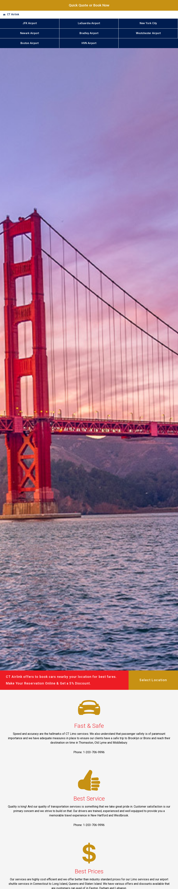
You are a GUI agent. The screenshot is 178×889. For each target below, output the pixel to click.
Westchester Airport (148, 33)
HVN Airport (89, 43)
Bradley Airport (89, 33)
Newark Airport (29, 33)
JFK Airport (30, 23)
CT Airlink (13, 14)
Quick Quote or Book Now (89, 5)
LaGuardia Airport (89, 23)
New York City (148, 23)
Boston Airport (29, 43)
